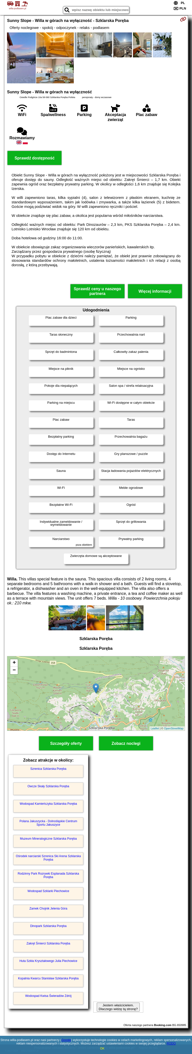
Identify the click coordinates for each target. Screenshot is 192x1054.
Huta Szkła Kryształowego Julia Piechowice (48, 961)
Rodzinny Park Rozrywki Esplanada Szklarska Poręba (48, 875)
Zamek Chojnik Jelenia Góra (48, 908)
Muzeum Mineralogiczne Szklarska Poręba (48, 838)
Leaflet (155, 728)
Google (66, 1040)
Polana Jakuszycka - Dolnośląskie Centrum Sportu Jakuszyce (48, 822)
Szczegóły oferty (66, 743)
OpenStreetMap (174, 728)
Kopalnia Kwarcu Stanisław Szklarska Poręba (48, 978)
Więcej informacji (154, 291)
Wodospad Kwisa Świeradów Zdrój (48, 996)
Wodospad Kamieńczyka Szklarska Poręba (48, 803)
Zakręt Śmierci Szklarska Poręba (48, 943)
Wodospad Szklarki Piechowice (48, 891)
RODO (171, 1043)
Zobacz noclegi (126, 743)
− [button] (14, 670)
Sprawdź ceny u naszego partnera (97, 291)
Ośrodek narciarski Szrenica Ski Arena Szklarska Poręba (48, 857)
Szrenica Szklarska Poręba (48, 769)
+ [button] (14, 663)
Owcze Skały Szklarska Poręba (48, 786)
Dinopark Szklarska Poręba (48, 926)
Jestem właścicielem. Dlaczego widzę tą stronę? (118, 1007)
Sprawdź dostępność (34, 158)
